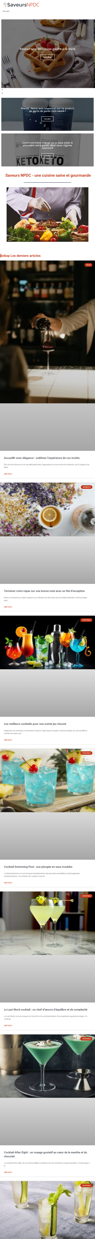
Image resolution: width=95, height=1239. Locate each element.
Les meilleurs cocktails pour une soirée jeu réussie (35, 723)
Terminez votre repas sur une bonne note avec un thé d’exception (44, 591)
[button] (47, 90)
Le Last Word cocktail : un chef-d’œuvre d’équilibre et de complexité (45, 1009)
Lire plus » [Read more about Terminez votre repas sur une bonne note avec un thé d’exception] (8, 607)
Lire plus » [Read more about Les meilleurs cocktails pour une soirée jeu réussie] (8, 740)
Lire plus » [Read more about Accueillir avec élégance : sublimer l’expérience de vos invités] (8, 474)
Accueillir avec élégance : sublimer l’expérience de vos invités (42, 458)
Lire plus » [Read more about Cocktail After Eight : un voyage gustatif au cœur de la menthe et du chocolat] (8, 1172)
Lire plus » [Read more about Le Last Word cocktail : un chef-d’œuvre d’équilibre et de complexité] (8, 1026)
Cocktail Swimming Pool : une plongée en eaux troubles (38, 866)
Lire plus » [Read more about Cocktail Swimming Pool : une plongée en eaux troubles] (8, 883)
